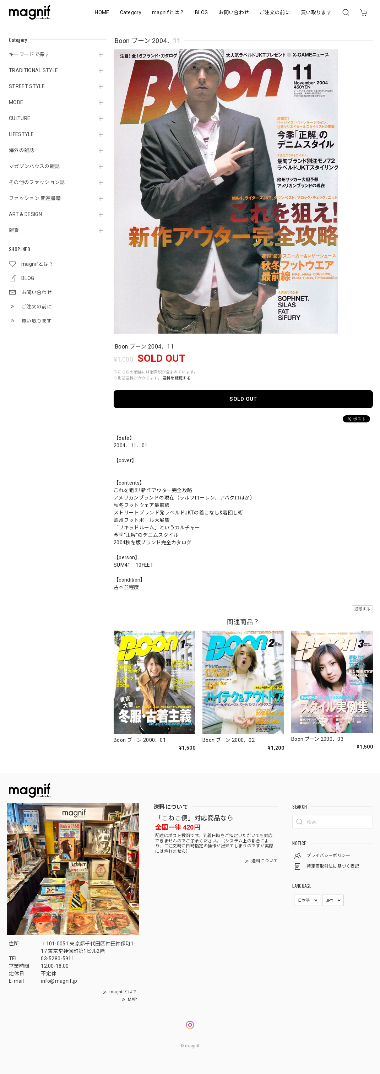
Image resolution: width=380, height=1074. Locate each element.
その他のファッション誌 (37, 182)
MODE (16, 102)
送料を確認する (177, 378)
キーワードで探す (29, 54)
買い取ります (316, 12)
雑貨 (14, 230)
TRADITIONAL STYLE (33, 70)
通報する (362, 609)
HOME (102, 12)
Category (131, 12)
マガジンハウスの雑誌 (34, 166)
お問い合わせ (233, 12)
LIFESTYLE (21, 134)
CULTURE (19, 118)
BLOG (201, 12)
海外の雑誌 (21, 150)
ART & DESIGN (25, 214)
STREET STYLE (27, 86)
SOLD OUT (243, 399)
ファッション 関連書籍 (35, 198)
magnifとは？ (168, 12)
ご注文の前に (275, 12)
